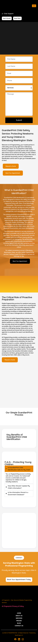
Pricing (19, 621)
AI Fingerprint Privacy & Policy (13, 606)
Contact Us (19, 626)
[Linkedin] (19, 639)
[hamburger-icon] (34, 5)
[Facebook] (15, 639)
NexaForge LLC (19, 635)
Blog (19, 623)
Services (19, 618)
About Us (19, 616)
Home (19, 613)
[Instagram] (22, 639)
